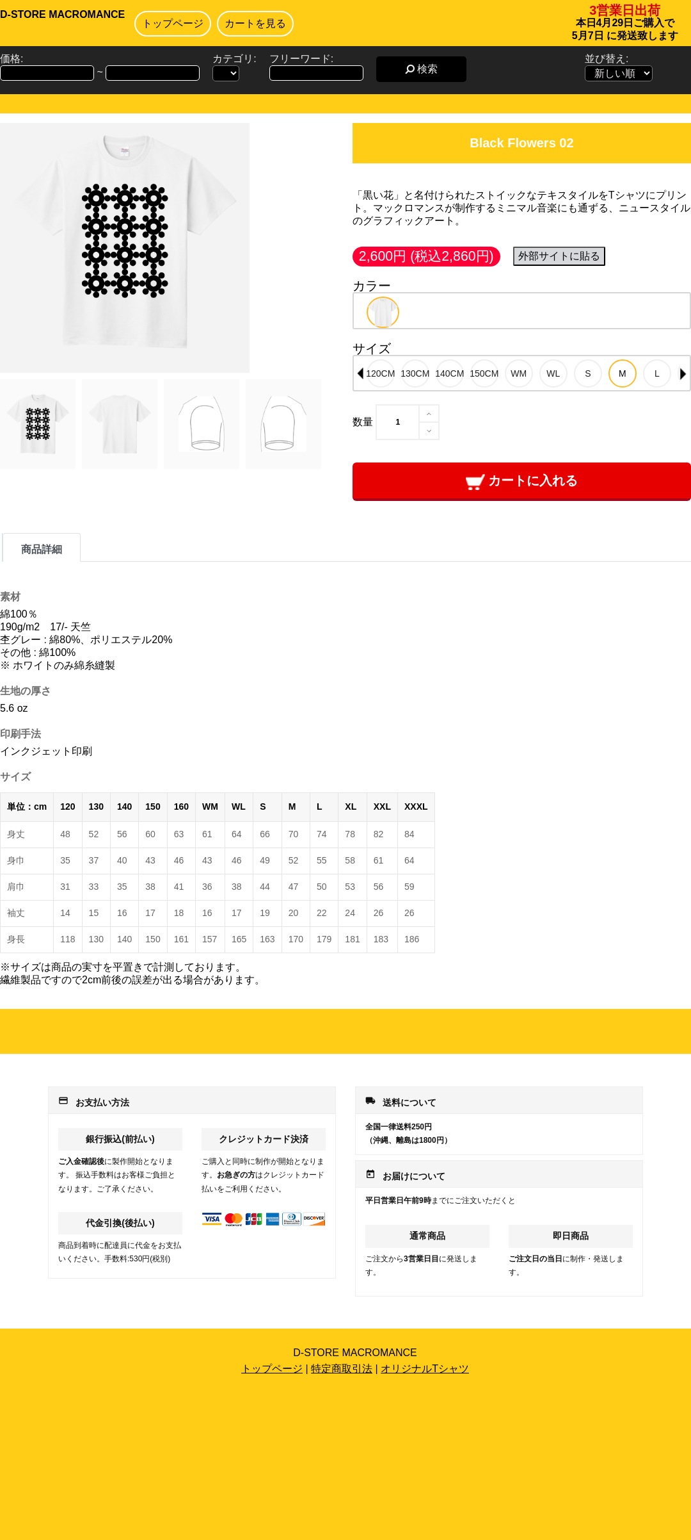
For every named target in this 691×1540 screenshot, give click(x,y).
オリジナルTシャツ (425, 1368)
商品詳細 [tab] (41, 549)
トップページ (172, 23)
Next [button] (683, 373)
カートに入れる (522, 481)
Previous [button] (360, 373)
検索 (421, 68)
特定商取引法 (341, 1368)
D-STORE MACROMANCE (62, 14)
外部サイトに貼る (559, 255)
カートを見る (255, 23)
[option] (383, 312)
